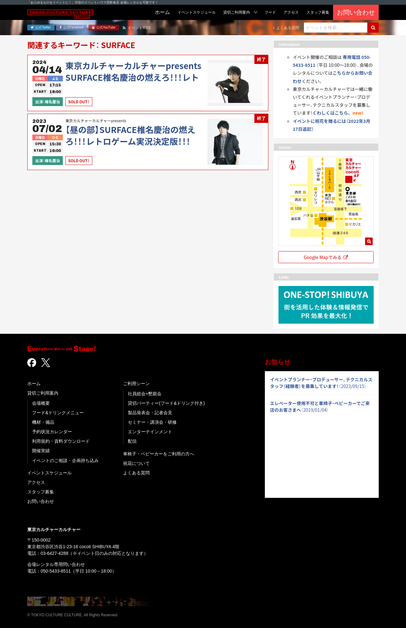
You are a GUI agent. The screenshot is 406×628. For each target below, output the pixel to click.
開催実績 (41, 450)
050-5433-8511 (56, 571)
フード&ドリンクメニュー (58, 412)
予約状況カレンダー (52, 431)
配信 (132, 441)
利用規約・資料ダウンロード (61, 441)
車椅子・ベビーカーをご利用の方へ (158, 453)
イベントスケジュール (49, 472)
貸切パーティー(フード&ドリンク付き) (166, 403)
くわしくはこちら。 (331, 113)
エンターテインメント (150, 431)
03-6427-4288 (54, 553)
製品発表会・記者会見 (150, 412)
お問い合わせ (40, 501)
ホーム (34, 383)
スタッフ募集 (40, 491)
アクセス (36, 482)
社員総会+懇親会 (144, 393)
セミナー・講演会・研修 (152, 422)
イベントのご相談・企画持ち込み (65, 460)
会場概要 (41, 403)
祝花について (136, 463)
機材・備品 (43, 422)
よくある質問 (136, 472)
